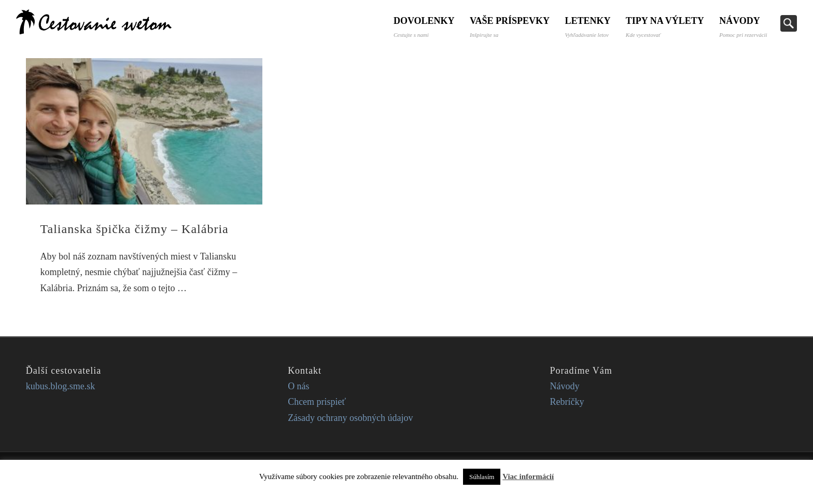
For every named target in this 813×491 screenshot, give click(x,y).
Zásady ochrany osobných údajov (350, 418)
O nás (299, 386)
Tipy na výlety (664, 27)
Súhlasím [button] (481, 477)
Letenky (587, 27)
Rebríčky (567, 402)
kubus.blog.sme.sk (60, 386)
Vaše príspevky (509, 27)
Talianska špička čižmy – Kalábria (134, 229)
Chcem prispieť (317, 402)
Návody (743, 27)
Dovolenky (422, 27)
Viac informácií (528, 476)
